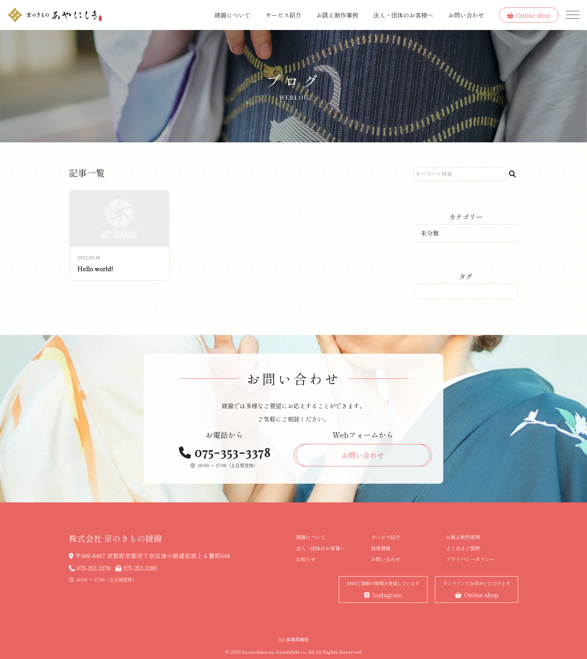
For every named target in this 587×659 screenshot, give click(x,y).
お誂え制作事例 (337, 14)
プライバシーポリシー (470, 559)
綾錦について (232, 14)
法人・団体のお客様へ (403, 14)
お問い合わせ (466, 14)
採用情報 (380, 548)
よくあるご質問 (463, 548)
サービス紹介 (283, 14)
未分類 (430, 233)
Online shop (529, 14)
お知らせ (306, 559)
